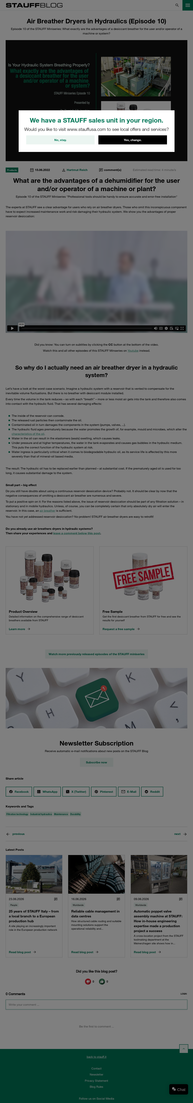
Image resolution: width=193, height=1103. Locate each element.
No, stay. (60, 140)
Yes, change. (133, 140)
